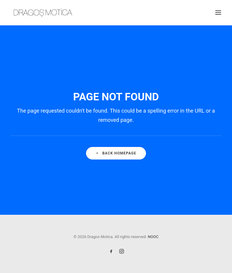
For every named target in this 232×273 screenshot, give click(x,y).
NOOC (153, 236)
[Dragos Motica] (43, 12)
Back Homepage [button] (116, 153)
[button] (218, 12)
